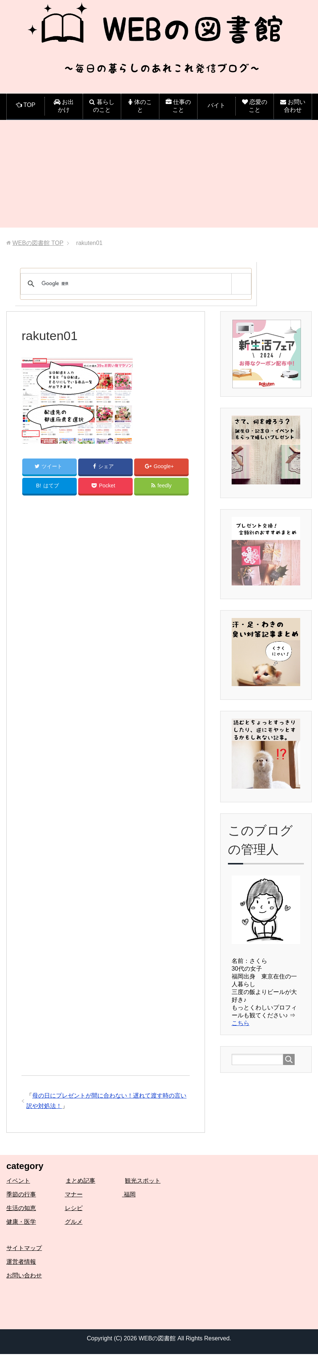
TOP (38, 243)
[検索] (135, 283)
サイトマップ (24, 1251)
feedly (161, 488)
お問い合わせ (24, 1278)
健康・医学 (21, 1225)
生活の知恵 (21, 1211)
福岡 (128, 1197)
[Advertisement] (159, 176)
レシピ (74, 1211)
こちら (240, 1023)
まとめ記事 (80, 1183)
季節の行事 (21, 1197)
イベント (18, 1183)
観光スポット (142, 1183)
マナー (74, 1197)
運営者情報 (21, 1265)
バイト (216, 105)
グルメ (74, 1225)
